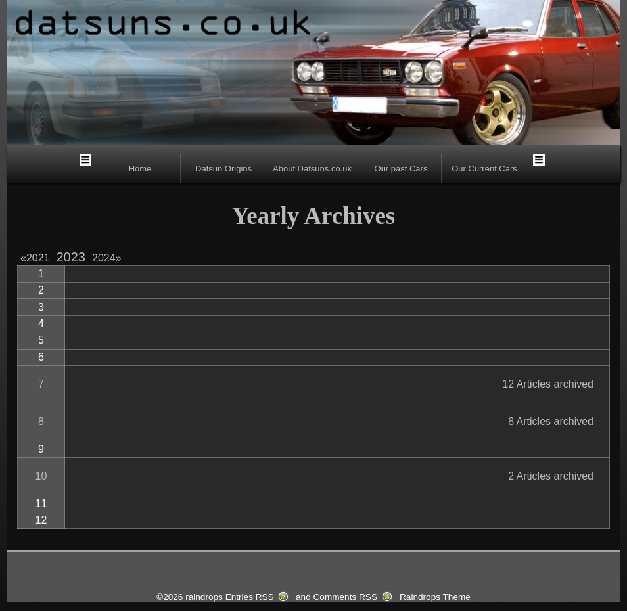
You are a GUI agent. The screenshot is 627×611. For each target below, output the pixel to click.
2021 (38, 257)
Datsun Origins (223, 168)
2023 (71, 257)
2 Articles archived (550, 476)
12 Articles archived (547, 384)
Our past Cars (401, 168)
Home (140, 168)
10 (41, 476)
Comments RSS (345, 597)
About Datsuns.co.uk (312, 168)
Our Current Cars (484, 168)
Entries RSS (249, 597)
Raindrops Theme (435, 597)
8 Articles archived (550, 421)
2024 (107, 257)
